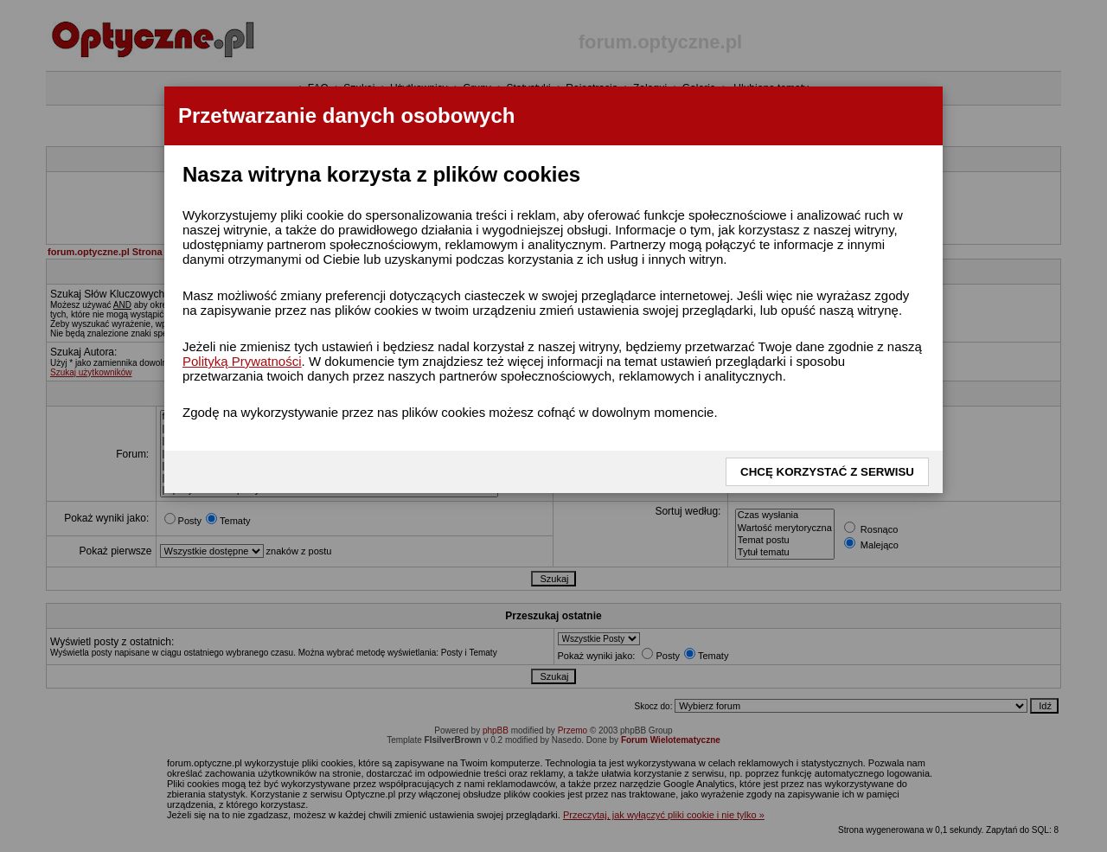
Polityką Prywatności (242, 361)
